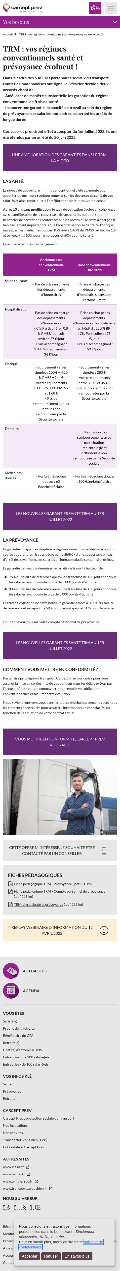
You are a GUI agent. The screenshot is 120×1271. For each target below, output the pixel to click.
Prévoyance (12, 1091)
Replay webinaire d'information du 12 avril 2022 (52, 930)
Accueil (8, 34)
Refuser (51, 1256)
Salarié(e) (10, 1021)
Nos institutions (15, 1125)
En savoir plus (77, 1256)
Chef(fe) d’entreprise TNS (22, 1050)
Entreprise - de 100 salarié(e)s (25, 1064)
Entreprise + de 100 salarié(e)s (26, 1057)
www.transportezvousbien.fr (25, 1188)
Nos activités (13, 1132)
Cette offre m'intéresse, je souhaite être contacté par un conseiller (52, 850)
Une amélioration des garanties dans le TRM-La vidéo (60, 157)
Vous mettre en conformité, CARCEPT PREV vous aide (60, 741)
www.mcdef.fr (14, 1174)
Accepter (30, 1256)
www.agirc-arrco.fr (18, 1181)
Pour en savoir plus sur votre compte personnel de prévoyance (51, 622)
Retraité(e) (11, 1043)
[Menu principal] (111, 8)
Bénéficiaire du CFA (18, 1035)
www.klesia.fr (14, 1167)
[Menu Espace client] (95, 8)
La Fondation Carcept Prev (23, 1147)
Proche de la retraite (19, 1028)
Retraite (9, 1098)
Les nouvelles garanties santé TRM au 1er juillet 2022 (60, 516)
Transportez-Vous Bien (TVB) (25, 1140)
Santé (7, 1084)
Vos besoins (16, 21)
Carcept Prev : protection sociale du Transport (38, 1118)
